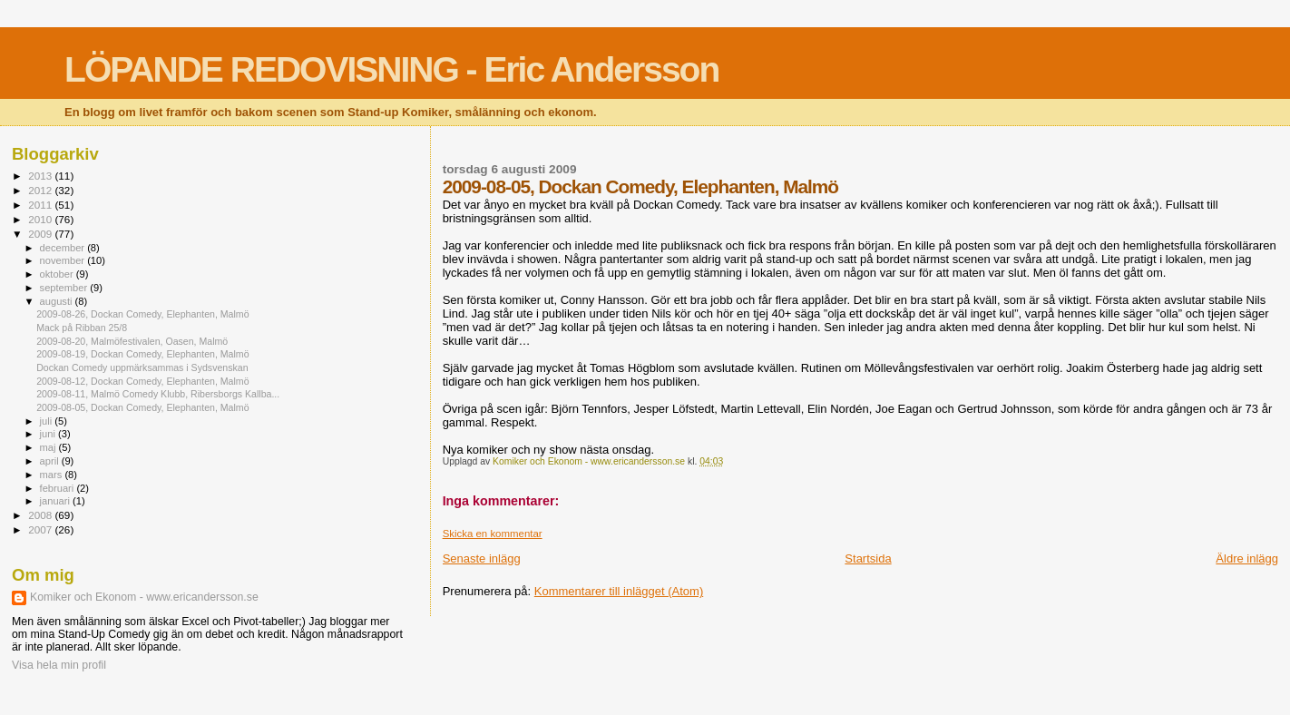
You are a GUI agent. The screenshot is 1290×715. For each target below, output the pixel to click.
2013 (41, 175)
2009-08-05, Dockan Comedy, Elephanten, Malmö (142, 407)
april (51, 460)
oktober (58, 274)
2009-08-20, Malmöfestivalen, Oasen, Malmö (132, 341)
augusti (57, 301)
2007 (41, 529)
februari (58, 488)
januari (56, 500)
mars (52, 474)
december (64, 247)
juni (49, 433)
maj (49, 447)
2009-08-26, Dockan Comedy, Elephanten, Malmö (142, 314)
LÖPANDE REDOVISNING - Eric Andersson (391, 69)
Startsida (868, 558)
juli (47, 421)
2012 (41, 190)
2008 (41, 515)
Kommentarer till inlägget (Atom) (618, 591)
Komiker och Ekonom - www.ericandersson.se (144, 597)
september (65, 287)
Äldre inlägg (1247, 558)
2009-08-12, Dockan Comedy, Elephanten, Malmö (142, 381)
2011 (41, 205)
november (64, 260)
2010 (41, 219)
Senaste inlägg (482, 558)
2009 (41, 234)
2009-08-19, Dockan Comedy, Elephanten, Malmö (142, 353)
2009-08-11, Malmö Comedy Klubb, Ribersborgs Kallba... (157, 393)
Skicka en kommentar (492, 533)
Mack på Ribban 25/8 (81, 327)
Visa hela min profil (59, 665)
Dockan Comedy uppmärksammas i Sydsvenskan (142, 367)
